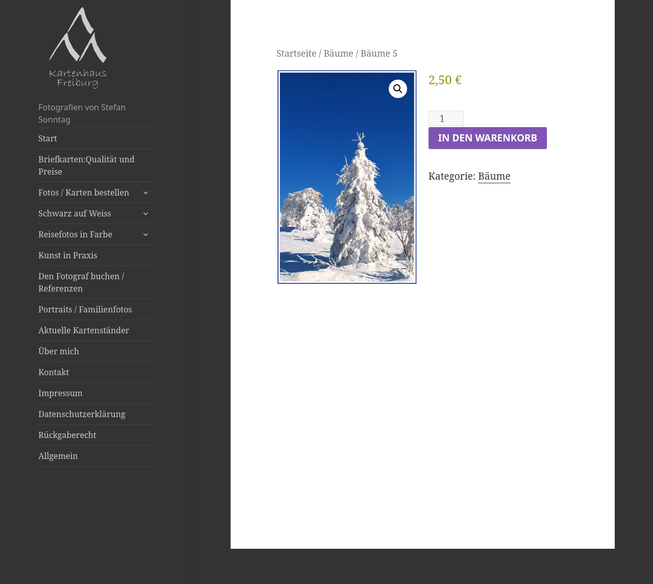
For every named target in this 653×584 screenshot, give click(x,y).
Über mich (58, 351)
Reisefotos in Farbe (75, 234)
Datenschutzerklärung (81, 414)
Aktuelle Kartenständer (83, 330)
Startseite (296, 53)
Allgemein (58, 455)
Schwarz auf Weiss (74, 213)
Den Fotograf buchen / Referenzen (81, 282)
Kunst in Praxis (67, 255)
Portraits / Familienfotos (85, 309)
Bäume (338, 53)
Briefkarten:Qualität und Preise (86, 165)
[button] (398, 89)
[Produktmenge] (446, 118)
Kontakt (53, 372)
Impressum (60, 393)
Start (47, 138)
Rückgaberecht (67, 435)
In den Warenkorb (487, 137)
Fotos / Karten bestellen (83, 192)
